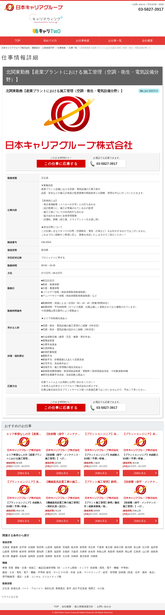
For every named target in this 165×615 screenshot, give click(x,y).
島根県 (119, 551)
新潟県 (128, 547)
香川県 (5, 556)
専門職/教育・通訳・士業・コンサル (21, 576)
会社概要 (147, 40)
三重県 (48, 551)
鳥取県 (111, 551)
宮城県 (31, 547)
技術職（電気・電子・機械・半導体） (110, 567)
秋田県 (40, 547)
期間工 (92, 588)
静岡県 (31, 551)
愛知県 (40, 551)
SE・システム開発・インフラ (73, 567)
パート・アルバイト (32, 588)
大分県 (66, 556)
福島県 (57, 547)
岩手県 (23, 547)
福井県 (154, 547)
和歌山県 (101, 551)
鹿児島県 (84, 556)
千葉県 (100, 547)
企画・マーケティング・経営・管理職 (97, 572)
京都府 (66, 551)
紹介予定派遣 (80, 588)
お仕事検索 (82, 40)
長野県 (14, 551)
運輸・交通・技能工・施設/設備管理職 (35, 567)
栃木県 (74, 547)
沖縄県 (94, 556)
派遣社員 (15, 588)
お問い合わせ (104, 606)
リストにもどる (10, 596)
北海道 (5, 547)
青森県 (14, 547)
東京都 (108, 547)
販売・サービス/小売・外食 (60, 572)
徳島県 (154, 551)
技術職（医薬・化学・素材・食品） (137, 572)
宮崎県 (74, 556)
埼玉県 (91, 547)
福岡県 (31, 556)
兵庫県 (83, 551)
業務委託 (60, 588)
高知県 (23, 556)
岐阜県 (23, 551)
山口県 (145, 551)
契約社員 (49, 588)
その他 (100, 588)
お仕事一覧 (115, 40)
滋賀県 (57, 551)
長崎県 (48, 556)
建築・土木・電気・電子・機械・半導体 (23, 572)
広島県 (137, 551)
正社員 (5, 588)
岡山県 (128, 551)
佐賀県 (40, 556)
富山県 (137, 547)
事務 (4, 567)
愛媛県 (14, 556)
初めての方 (50, 40)
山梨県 (5, 551)
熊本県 (57, 556)
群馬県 (83, 547)
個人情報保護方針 (84, 606)
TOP (17, 40)
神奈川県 (118, 547)
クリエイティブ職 (51, 576)
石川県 (145, 547)
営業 (10, 567)
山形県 (48, 547)
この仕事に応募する (61, 163)
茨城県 (66, 547)
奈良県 (91, 551)
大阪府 (74, 551)
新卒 (69, 588)
